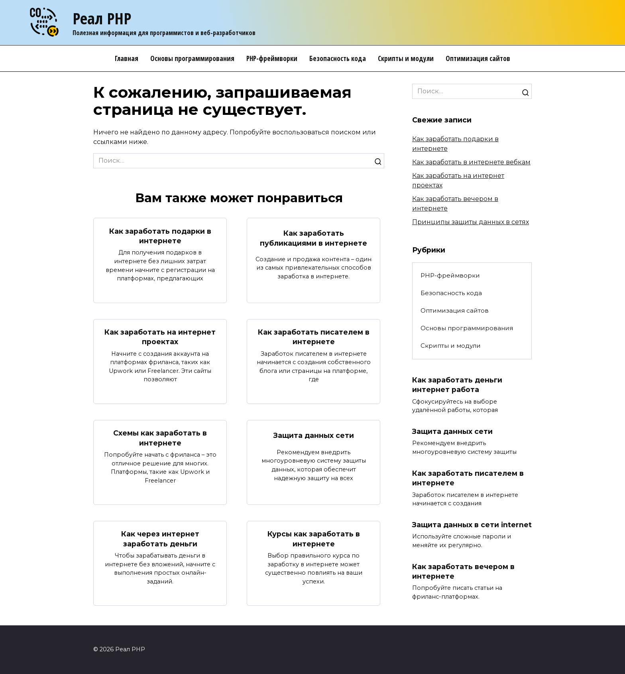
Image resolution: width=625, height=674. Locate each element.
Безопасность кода (337, 58)
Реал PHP (102, 18)
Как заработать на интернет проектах (160, 337)
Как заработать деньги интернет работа (457, 385)
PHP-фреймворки (271, 58)
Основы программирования (192, 58)
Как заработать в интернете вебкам (471, 162)
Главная (126, 58)
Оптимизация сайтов (478, 58)
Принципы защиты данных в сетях (470, 222)
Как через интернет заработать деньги (160, 539)
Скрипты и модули (406, 58)
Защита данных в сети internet (472, 524)
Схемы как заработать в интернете (160, 438)
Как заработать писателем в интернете (313, 337)
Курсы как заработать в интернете (313, 539)
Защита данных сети (313, 435)
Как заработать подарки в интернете (160, 236)
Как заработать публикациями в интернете (313, 238)
